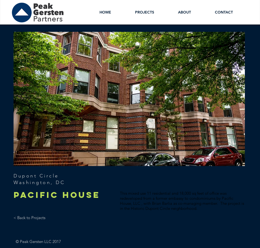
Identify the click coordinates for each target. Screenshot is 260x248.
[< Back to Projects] (29, 217)
